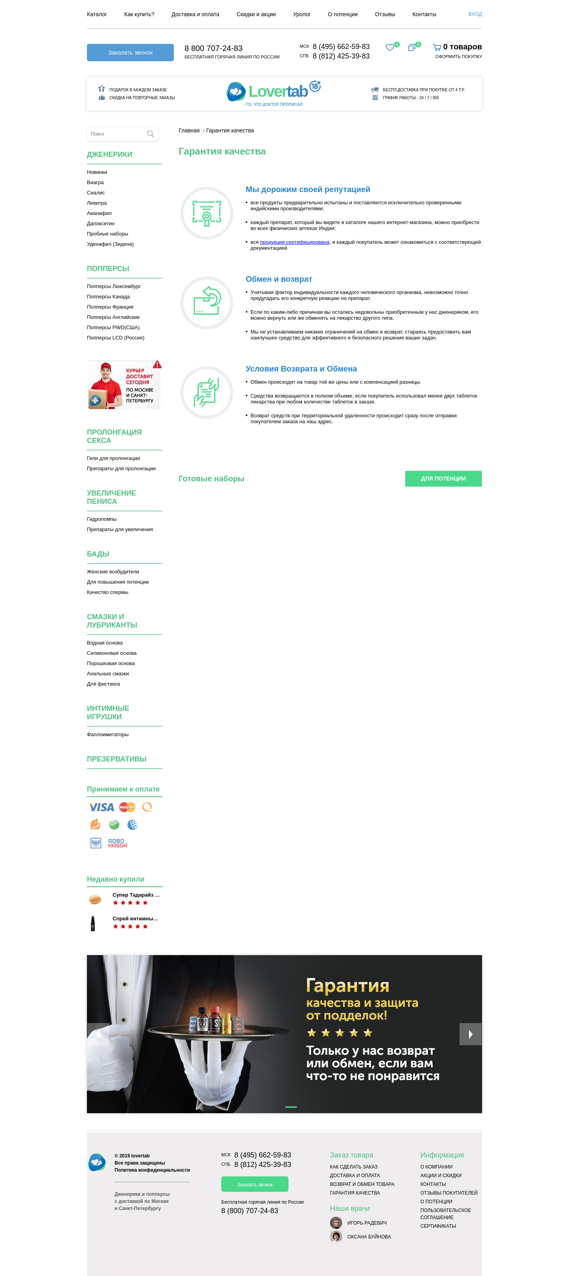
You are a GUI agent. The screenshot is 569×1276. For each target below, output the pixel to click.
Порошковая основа (111, 663)
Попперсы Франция (110, 307)
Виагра (95, 182)
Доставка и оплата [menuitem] (195, 14)
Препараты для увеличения (120, 529)
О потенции (436, 1201)
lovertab (140, 1156)
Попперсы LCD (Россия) (115, 338)
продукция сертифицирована (295, 242)
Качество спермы (107, 592)
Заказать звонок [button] (130, 52)
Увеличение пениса (111, 497)
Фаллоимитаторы (108, 734)
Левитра (97, 203)
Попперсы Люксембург (114, 286)
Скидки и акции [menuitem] (256, 14)
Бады (98, 554)
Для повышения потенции (118, 582)
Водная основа (104, 643)
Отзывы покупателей (449, 1193)
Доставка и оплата (355, 1175)
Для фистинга (103, 684)
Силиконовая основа (112, 653)
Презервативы (117, 759)
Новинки (97, 172)
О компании (436, 1167)
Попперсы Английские (113, 317)
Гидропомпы (102, 519)
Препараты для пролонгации (121, 468)
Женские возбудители (113, 572)
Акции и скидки (441, 1175)
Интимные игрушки (108, 713)
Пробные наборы (107, 234)
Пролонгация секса (114, 436)
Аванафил (99, 213)
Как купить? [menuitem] (139, 14)
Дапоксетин (101, 223)
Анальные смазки (108, 674)
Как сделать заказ (354, 1167)
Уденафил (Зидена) (110, 244)
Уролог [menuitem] (302, 14)
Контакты (433, 1184)
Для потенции (443, 478)
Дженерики (109, 154)
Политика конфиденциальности (152, 1170)
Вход (475, 14)
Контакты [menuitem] (424, 14)
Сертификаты (438, 1226)
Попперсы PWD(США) (113, 327)
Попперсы (108, 269)
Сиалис (96, 193)
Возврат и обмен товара (362, 1184)
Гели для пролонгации (113, 458)
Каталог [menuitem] (97, 14)
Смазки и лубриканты (112, 621)
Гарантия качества (355, 1193)
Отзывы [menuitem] (385, 14)
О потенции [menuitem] (343, 14)
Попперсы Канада (108, 297)
